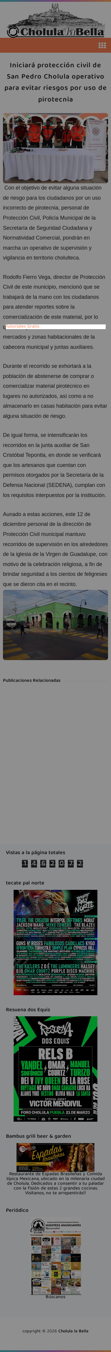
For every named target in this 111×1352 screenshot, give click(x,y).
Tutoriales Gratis (22, 327)
